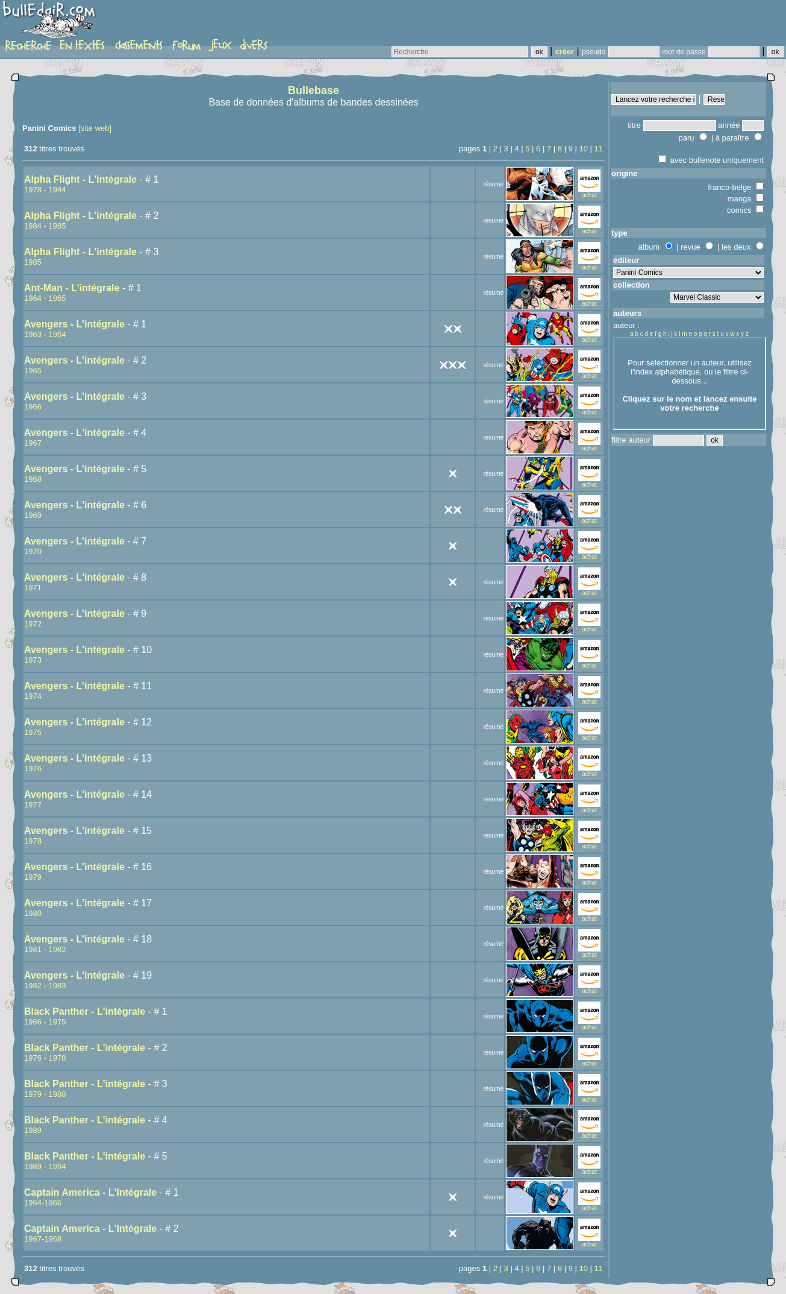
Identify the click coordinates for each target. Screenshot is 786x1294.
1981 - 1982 (45, 949)
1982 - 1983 (45, 985)
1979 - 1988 (45, 1094)
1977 (33, 804)
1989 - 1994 (45, 1166)
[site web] (94, 128)
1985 (33, 262)
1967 (33, 442)
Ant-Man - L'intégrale (71, 288)
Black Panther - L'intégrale (84, 1011)
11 (598, 148)
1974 (33, 696)
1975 (33, 732)
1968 (33, 479)
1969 (33, 515)
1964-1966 (42, 1202)
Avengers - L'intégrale (74, 324)
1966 (33, 406)
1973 (33, 659)
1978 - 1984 (45, 189)
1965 (33, 370)
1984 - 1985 (45, 225)
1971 (33, 587)
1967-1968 (42, 1238)
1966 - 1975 (45, 1021)
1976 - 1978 (45, 1057)
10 (583, 148)
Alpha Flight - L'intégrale (80, 179)
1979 (33, 877)
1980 (33, 913)
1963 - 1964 (45, 334)
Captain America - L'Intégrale (90, 1192)
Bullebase (313, 90)
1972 (33, 623)
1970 (33, 551)
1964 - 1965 (45, 298)
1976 (33, 768)
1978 (33, 840)
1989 (33, 1130)
